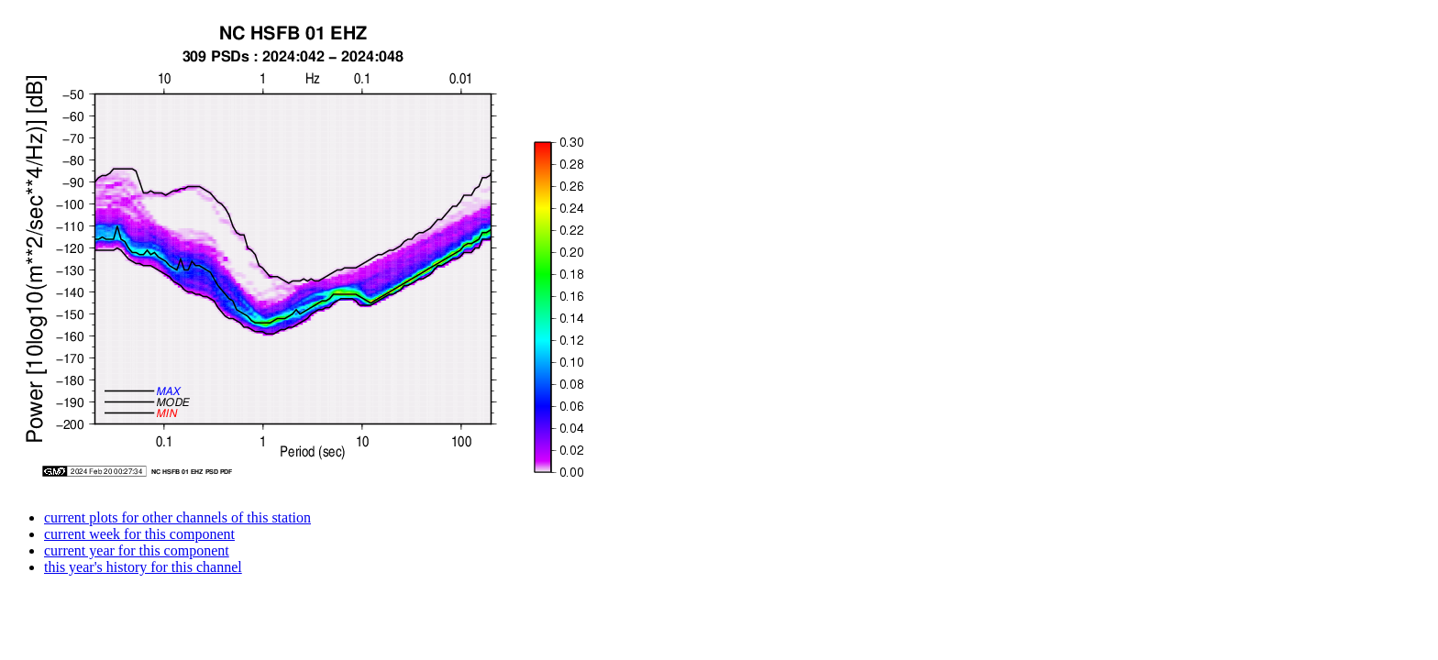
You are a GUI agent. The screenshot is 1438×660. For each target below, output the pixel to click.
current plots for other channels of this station (177, 517)
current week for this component (139, 534)
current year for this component (136, 550)
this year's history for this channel (143, 567)
